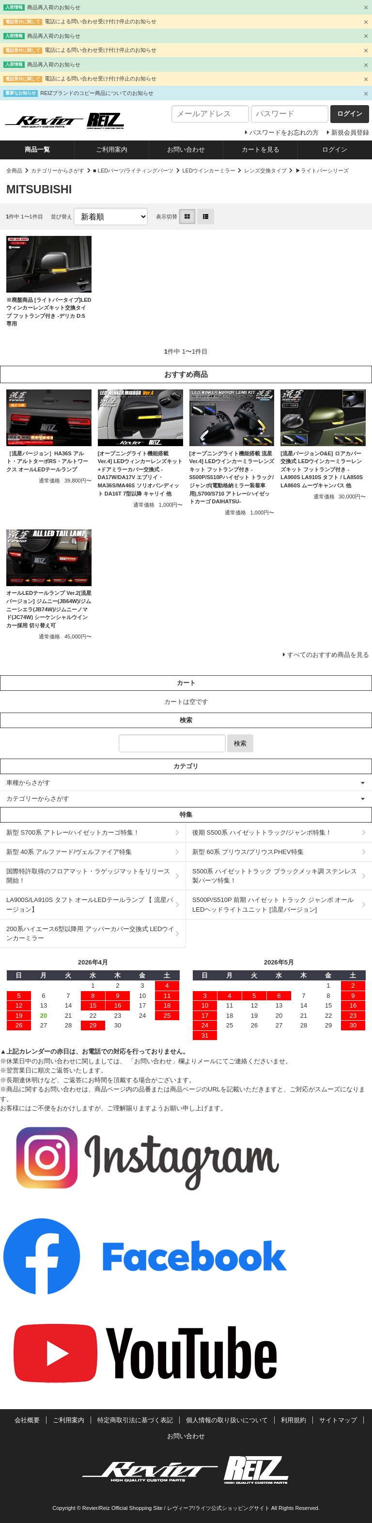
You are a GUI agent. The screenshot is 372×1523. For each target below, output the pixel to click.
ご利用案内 (111, 149)
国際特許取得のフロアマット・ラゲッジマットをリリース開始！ (88, 876)
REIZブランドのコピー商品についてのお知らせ (97, 93)
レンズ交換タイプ (265, 170)
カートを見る (260, 149)
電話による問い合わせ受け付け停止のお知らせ (100, 21)
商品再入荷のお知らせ (53, 7)
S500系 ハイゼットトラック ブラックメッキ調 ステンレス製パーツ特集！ (274, 876)
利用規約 (293, 1420)
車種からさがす (28, 782)
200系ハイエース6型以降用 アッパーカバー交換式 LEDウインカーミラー (90, 933)
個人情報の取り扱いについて (227, 1420)
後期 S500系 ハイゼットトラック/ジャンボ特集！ (262, 832)
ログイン (334, 149)
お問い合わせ (186, 149)
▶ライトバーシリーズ (322, 170)
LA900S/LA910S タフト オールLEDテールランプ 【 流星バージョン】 (89, 904)
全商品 (14, 170)
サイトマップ (338, 1420)
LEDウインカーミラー (208, 170)
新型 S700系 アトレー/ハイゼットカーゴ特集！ (73, 832)
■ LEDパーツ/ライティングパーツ (133, 170)
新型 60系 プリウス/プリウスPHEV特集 (248, 851)
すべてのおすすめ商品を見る (328, 654)
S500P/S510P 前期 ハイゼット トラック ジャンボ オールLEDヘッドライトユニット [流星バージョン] (273, 904)
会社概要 (27, 1420)
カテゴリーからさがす (57, 170)
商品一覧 (37, 149)
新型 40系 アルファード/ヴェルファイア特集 (69, 851)
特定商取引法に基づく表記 (135, 1420)
